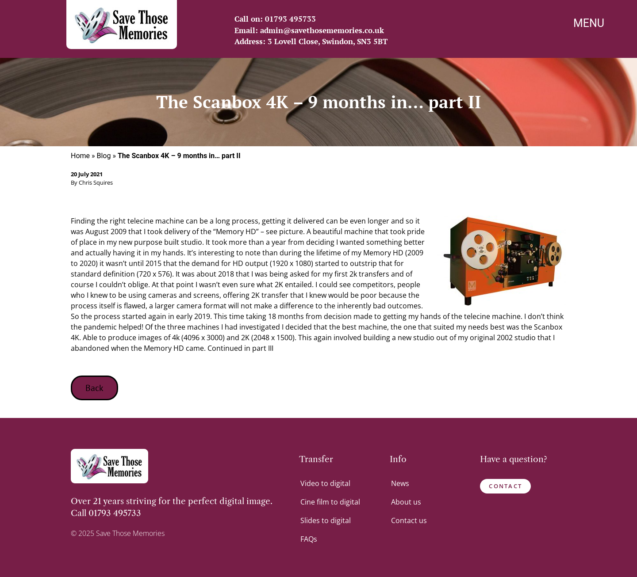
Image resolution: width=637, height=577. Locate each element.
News (400, 483)
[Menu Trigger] (589, 24)
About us (406, 502)
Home (80, 156)
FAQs (308, 539)
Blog (104, 156)
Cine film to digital (330, 502)
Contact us (409, 520)
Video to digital (325, 483)
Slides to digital (325, 520)
